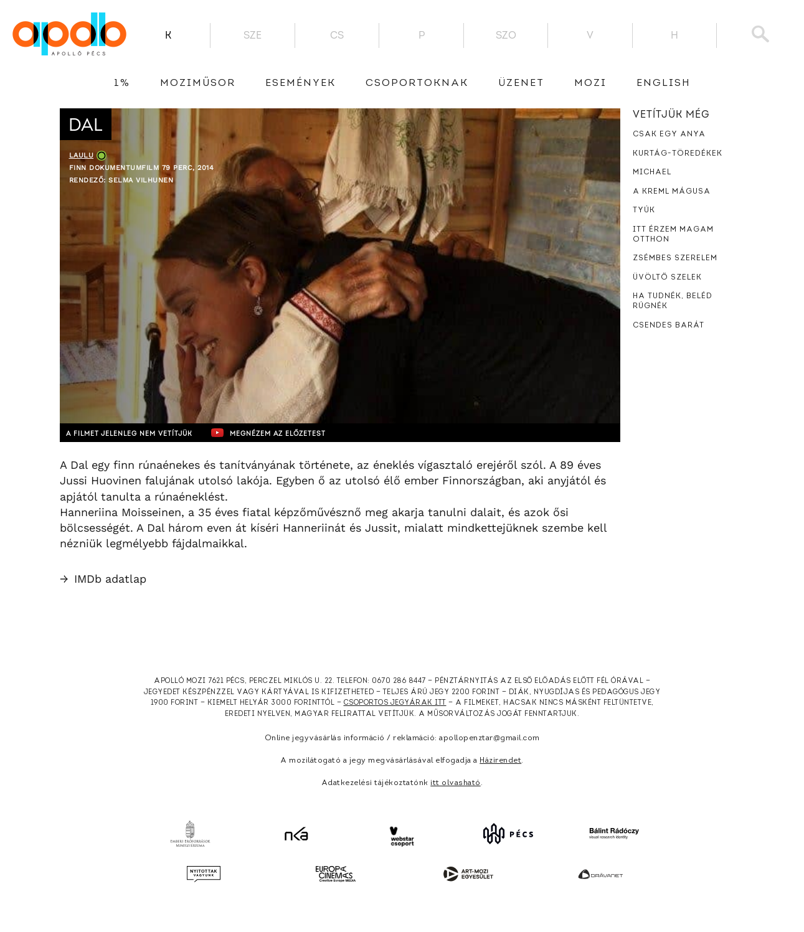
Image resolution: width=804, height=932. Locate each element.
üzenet (521, 83)
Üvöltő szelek (667, 277)
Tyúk (644, 210)
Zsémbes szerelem (675, 258)
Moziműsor (197, 83)
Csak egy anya (669, 134)
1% (122, 83)
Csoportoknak (417, 83)
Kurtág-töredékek (677, 154)
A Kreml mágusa (672, 191)
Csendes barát (668, 325)
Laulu (81, 155)
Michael (652, 172)
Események (300, 83)
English (663, 83)
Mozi (590, 83)
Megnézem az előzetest (302, 432)
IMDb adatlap (103, 578)
